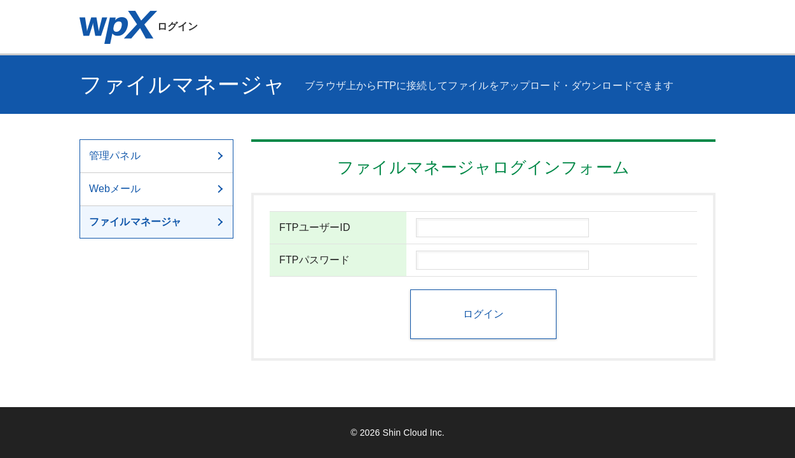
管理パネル (157, 155)
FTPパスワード (314, 259)
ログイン (139, 26)
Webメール (157, 188)
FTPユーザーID (314, 227)
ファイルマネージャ (157, 221)
